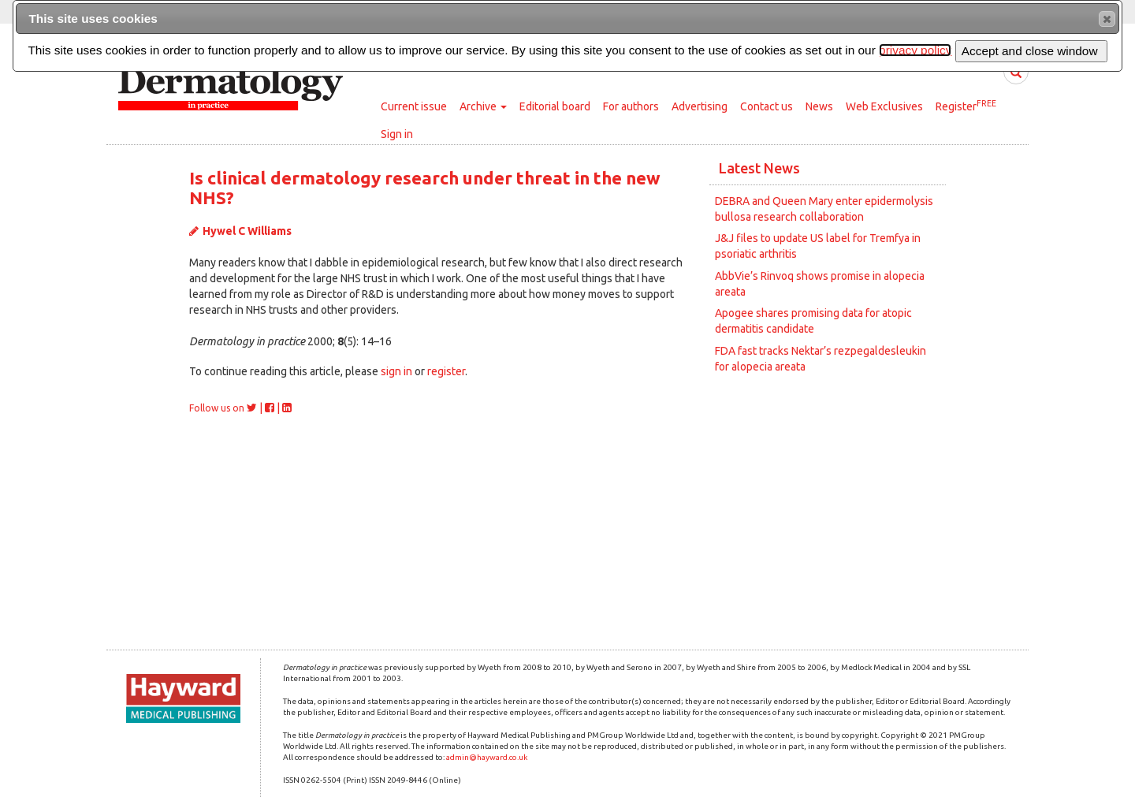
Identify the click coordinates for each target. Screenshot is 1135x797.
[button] (1107, 19)
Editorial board (554, 106)
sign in (396, 371)
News (819, 106)
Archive (483, 106)
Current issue (414, 106)
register (446, 371)
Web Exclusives (884, 106)
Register (966, 106)
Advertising (700, 106)
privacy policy (915, 50)
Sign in (397, 134)
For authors (631, 106)
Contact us (766, 106)
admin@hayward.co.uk (486, 757)
